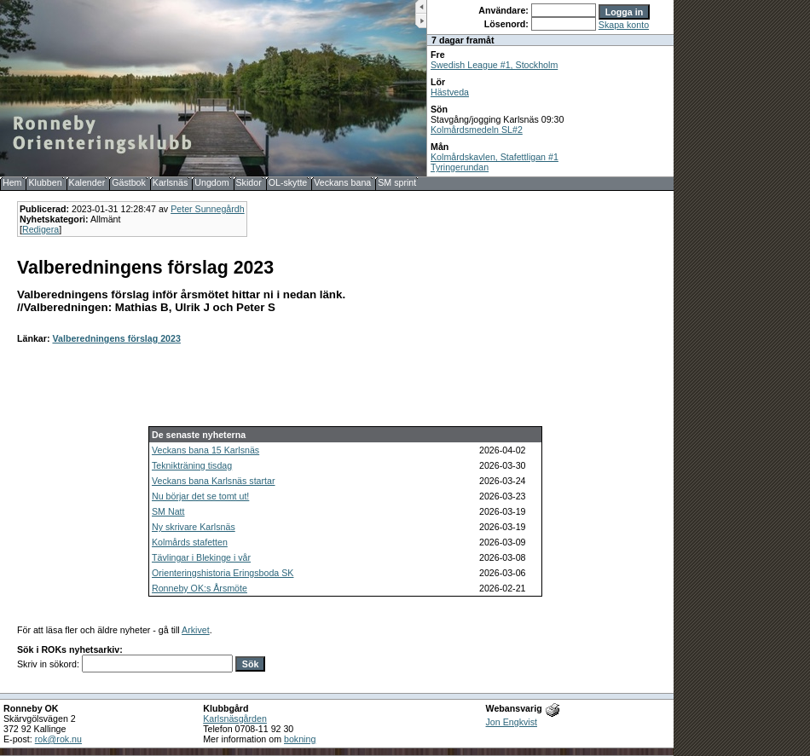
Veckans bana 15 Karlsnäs (205, 450)
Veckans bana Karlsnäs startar (213, 481)
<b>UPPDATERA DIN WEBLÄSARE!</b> (550, 88)
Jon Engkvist (511, 722)
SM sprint (397, 182)
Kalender (87, 182)
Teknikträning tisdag (192, 465)
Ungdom (211, 182)
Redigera (40, 229)
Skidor (249, 182)
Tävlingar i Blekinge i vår (201, 557)
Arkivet (196, 630)
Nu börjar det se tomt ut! (200, 496)
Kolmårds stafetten (190, 542)
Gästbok (129, 182)
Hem (12, 182)
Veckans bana (342, 182)
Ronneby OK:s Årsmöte (199, 588)
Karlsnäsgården (235, 718)
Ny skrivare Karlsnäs (193, 527)
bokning (299, 739)
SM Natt (168, 511)
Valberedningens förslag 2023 (116, 338)
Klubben (44, 182)
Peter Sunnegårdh (208, 209)
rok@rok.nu (58, 739)
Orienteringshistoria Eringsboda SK (222, 573)
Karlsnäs (170, 182)
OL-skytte (288, 182)
